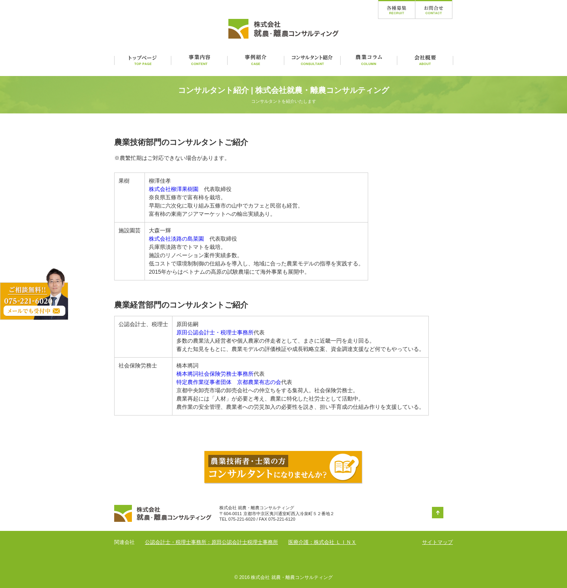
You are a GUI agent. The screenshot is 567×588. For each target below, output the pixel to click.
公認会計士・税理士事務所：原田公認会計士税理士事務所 (211, 542)
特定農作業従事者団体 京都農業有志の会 (228, 382)
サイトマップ (437, 542)
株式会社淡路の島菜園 (176, 239)
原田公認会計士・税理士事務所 (215, 332)
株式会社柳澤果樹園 (173, 189)
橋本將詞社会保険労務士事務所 (215, 374)
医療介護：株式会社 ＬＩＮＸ (322, 542)
